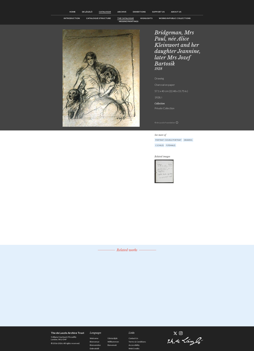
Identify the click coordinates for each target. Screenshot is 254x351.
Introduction (72, 18)
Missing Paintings (128, 21)
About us (176, 12)
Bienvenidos (95, 345)
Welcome (94, 338)
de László (87, 12)
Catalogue (105, 12)
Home (72, 12)
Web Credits (134, 348)
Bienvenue (94, 341)
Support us (158, 12)
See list (213, 31)
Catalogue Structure (98, 18)
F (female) (170, 145)
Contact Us (133, 338)
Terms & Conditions (137, 341)
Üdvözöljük (112, 338)
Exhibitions (139, 12)
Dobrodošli (94, 348)
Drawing (188, 140)
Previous (208, 31)
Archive (121, 12)
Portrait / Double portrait (168, 140)
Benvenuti (112, 345)
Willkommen (113, 341)
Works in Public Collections (174, 18)
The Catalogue (125, 18)
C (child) (159, 145)
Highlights (146, 18)
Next (218, 31)
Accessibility (134, 345)
